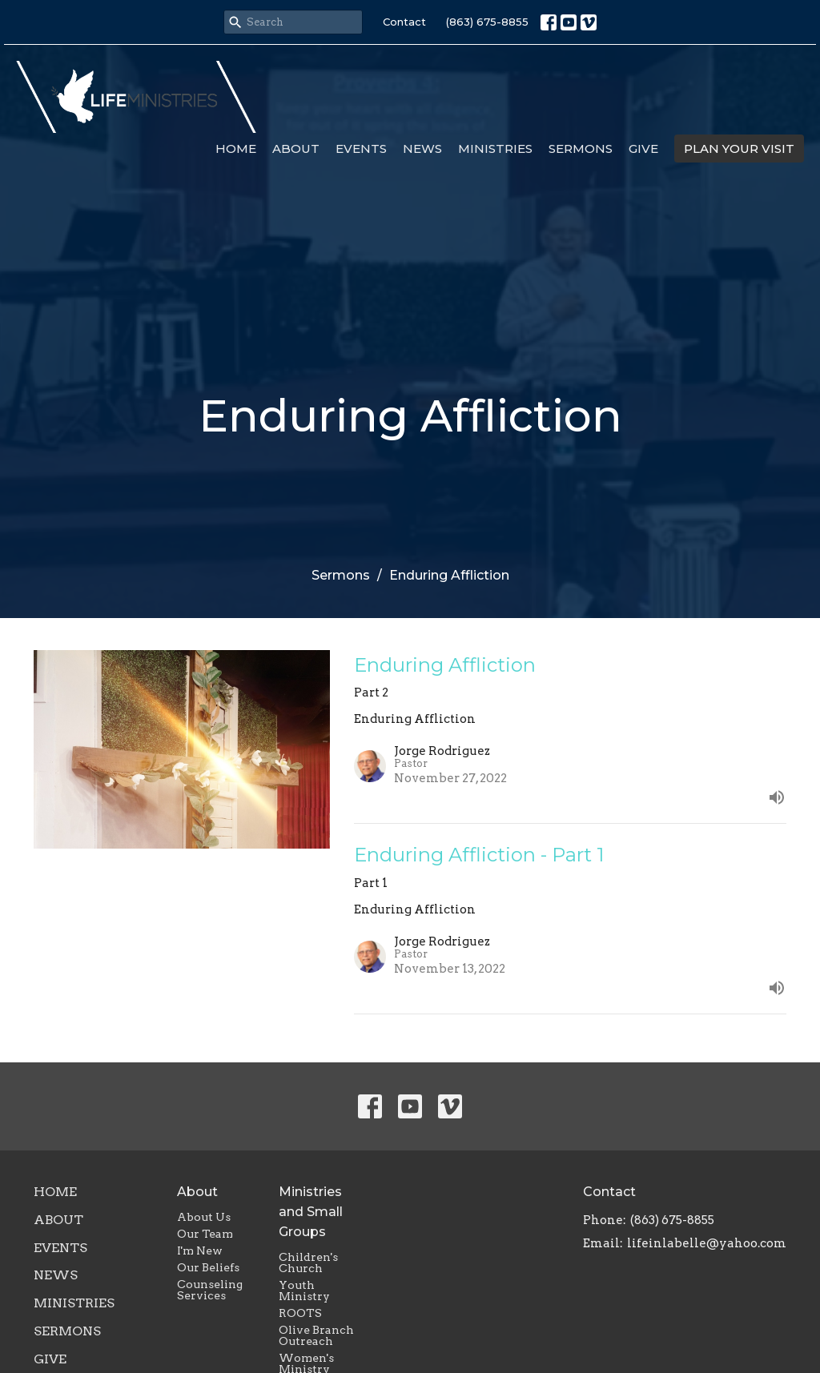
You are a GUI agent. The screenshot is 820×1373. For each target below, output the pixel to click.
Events (361, 148)
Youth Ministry (304, 1291)
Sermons (581, 148)
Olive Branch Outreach (316, 1335)
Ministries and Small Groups (311, 1211)
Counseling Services (210, 1290)
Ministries (495, 148)
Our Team (205, 1233)
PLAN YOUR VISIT (739, 148)
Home (235, 148)
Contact (404, 21)
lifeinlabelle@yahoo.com (706, 1243)
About (296, 148)
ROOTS (300, 1313)
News (422, 148)
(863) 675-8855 (487, 21)
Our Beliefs (208, 1267)
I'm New (200, 1250)
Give (643, 148)
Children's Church (308, 1263)
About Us (204, 1216)
